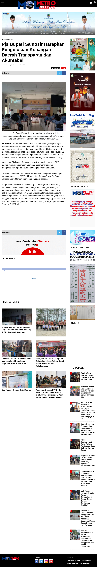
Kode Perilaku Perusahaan (78, 563)
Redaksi (70, 561)
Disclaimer (86, 561)
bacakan (56, 68)
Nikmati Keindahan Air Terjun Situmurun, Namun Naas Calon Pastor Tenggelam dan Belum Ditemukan (87, 539)
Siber (77, 561)
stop (64, 68)
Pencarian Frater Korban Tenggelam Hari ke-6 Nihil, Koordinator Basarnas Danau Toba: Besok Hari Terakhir (88, 518)
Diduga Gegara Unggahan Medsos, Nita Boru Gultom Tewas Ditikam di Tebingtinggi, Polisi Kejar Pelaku (88, 478)
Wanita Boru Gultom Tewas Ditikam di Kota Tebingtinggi (87, 376)
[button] (95, 1)
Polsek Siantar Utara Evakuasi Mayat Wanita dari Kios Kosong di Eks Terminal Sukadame (16, 329)
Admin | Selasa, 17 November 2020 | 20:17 (13, 65)
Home (4, 39)
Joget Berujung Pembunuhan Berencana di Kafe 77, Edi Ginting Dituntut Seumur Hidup (88, 429)
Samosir (10, 39)
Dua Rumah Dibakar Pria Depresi (17, 390)
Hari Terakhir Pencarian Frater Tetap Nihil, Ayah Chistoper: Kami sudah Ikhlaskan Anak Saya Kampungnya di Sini (88, 411)
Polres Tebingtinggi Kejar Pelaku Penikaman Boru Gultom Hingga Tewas (88, 445)
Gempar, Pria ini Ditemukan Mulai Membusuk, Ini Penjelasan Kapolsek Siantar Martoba (17, 361)
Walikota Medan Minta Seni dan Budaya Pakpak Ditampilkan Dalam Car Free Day (87, 392)
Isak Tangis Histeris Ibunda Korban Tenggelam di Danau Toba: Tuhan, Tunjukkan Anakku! (87, 498)
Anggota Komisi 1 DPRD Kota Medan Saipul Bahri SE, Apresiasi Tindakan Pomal (88, 461)
